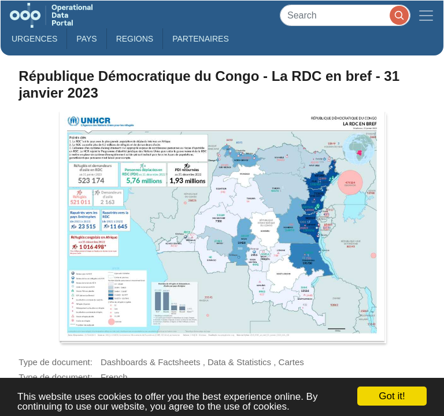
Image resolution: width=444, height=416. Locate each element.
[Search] (345, 15)
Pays (86, 38)
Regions (135, 38)
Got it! (392, 396)
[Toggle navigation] (426, 15)
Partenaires (200, 38)
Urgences (34, 38)
